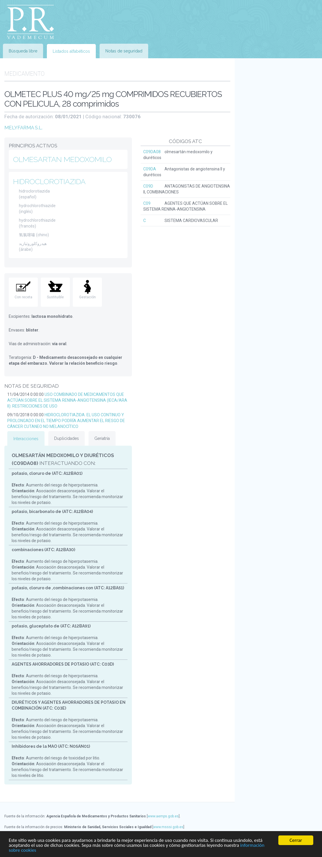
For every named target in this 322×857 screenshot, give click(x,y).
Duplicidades (66, 438)
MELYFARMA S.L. (23, 128)
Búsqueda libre (23, 51)
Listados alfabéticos (71, 51)
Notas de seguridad (123, 51)
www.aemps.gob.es (163, 816)
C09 (147, 203)
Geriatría (102, 438)
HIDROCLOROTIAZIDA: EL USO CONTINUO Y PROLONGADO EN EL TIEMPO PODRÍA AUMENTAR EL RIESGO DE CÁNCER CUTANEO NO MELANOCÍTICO (66, 420)
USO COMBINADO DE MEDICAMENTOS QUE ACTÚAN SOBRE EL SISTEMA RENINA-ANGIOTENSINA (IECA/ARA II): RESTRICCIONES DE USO (67, 400)
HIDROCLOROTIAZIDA (49, 181)
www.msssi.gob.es (168, 827)
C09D (148, 186)
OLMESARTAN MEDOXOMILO (62, 159)
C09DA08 (152, 151)
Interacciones (25, 438)
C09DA (149, 169)
